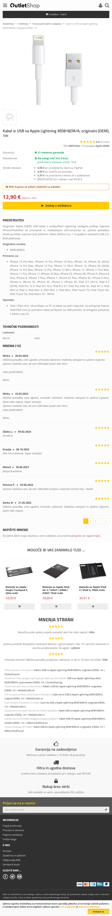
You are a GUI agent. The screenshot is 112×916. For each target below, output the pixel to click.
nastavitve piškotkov (88, 906)
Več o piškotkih (68, 906)
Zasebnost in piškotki (14, 855)
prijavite (77, 535)
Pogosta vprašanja (13, 834)
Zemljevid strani (11, 864)
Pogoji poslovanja (12, 825)
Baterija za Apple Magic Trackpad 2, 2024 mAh (17, 590)
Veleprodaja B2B (11, 860)
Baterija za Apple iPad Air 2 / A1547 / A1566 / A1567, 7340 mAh (55, 590)
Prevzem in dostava (13, 830)
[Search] (107, 6)
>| (106, 521)
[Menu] (5, 6)
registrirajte (93, 535)
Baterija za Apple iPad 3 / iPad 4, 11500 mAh (92, 589)
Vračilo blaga (9, 839)
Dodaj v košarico (56, 205)
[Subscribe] (105, 810)
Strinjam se (98, 911)
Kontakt (7, 851)
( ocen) (102, 141)
